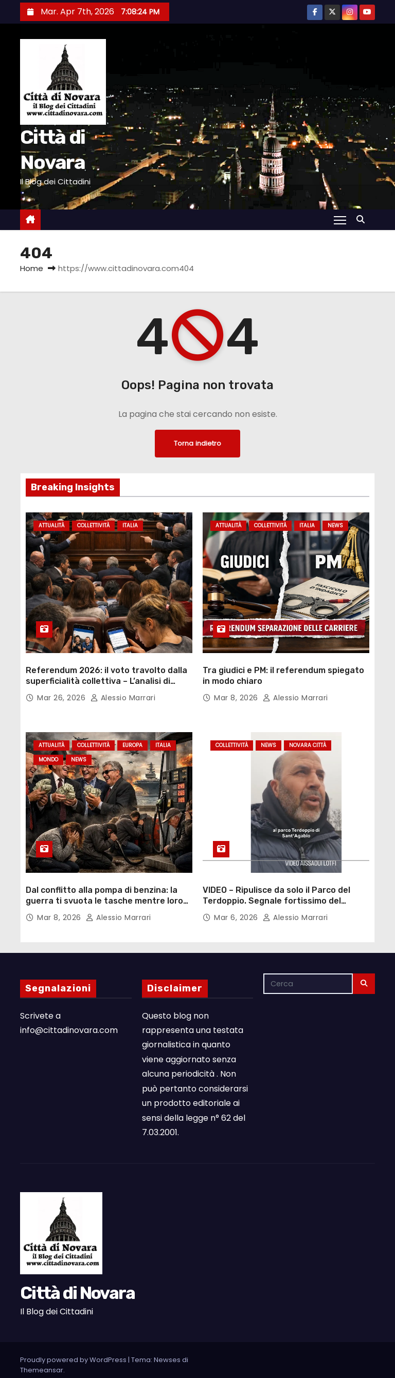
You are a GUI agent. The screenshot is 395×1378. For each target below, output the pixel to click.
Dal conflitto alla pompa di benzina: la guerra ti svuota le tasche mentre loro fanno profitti (104, 876)
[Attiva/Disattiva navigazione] (339, 219)
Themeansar (41, 1345)
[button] (363, 219)
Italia (130, 525)
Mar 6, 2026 (237, 892)
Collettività (93, 525)
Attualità (51, 525)
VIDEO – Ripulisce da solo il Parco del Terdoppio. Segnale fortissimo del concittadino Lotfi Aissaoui (276, 876)
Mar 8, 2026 (237, 685)
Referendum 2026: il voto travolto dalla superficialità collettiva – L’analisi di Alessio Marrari (106, 668)
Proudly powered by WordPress (74, 1334)
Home (31, 268)
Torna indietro (197, 443)
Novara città (307, 733)
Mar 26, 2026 (62, 685)
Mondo (48, 747)
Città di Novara (77, 1267)
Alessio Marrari (123, 685)
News (335, 525)
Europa (132, 733)
